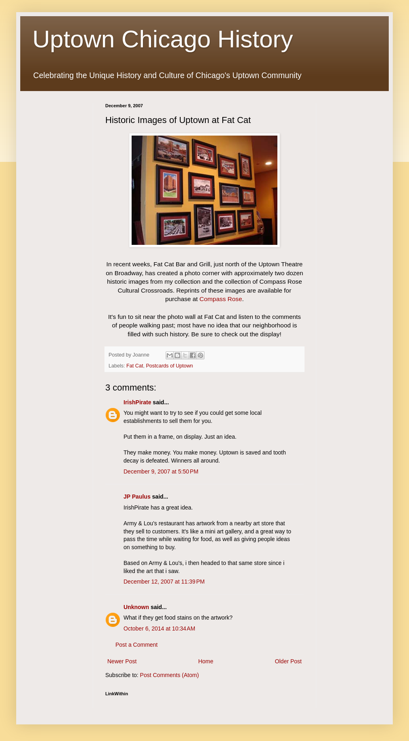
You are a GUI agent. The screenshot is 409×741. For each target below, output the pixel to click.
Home (205, 661)
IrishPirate (137, 402)
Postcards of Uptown (169, 366)
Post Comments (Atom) (169, 675)
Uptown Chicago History (162, 39)
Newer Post (121, 661)
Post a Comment (136, 644)
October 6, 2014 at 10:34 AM (159, 628)
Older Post (288, 661)
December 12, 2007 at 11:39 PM (164, 581)
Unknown (136, 607)
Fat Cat (134, 366)
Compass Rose (221, 298)
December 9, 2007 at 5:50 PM (161, 471)
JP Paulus (137, 496)
